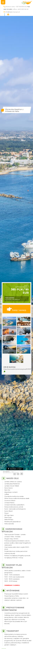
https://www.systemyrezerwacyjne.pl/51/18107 (17, 369)
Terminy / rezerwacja (16, 309)
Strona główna (6, 471)
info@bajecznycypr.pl (12, 12)
